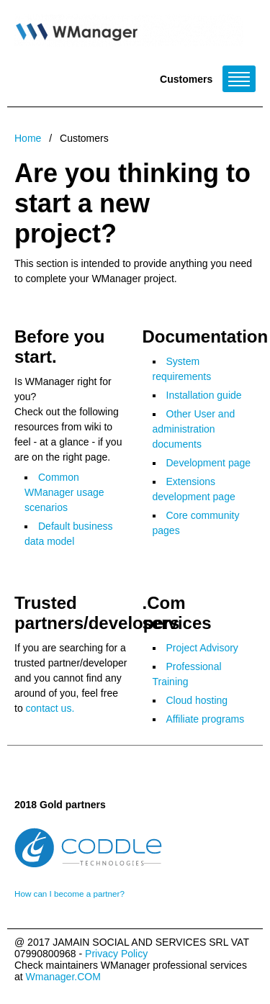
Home (27, 138)
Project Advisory (202, 647)
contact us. (50, 708)
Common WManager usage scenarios (64, 492)
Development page (208, 463)
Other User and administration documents (194, 429)
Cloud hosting (197, 700)
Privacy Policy (116, 953)
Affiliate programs (205, 719)
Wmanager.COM (63, 976)
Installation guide (204, 395)
